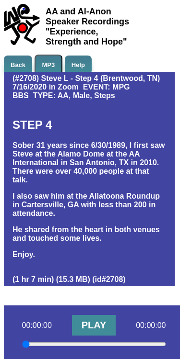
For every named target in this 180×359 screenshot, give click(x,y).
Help (78, 64)
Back (18, 64)
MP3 (48, 64)
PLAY (94, 325)
